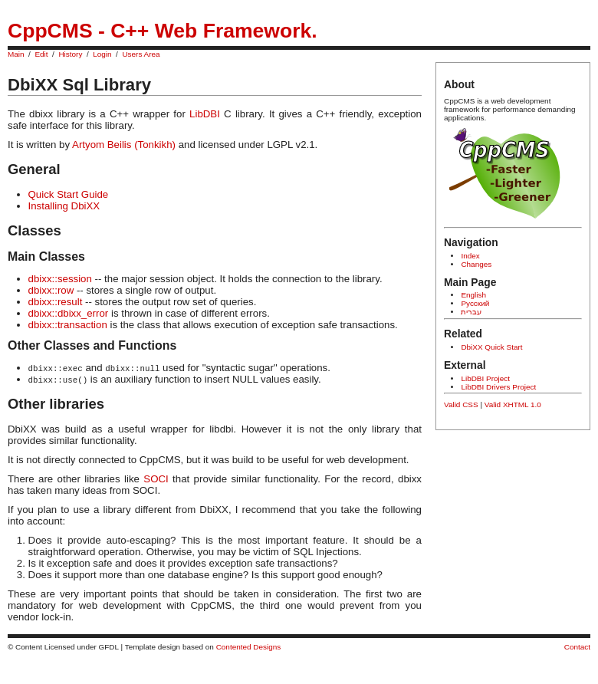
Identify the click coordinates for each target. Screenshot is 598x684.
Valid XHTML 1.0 (513, 404)
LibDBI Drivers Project (498, 387)
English (473, 295)
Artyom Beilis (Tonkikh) (124, 144)
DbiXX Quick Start (491, 347)
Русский (475, 303)
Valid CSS (461, 404)
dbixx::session (60, 278)
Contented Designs (248, 647)
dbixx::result (55, 301)
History (70, 54)
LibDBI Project (485, 378)
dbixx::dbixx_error (68, 313)
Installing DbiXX (64, 206)
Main (16, 54)
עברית (471, 311)
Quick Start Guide (68, 194)
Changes (476, 264)
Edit (41, 54)
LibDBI (204, 114)
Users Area (140, 54)
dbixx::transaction (67, 324)
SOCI (155, 479)
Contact (577, 647)
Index (470, 256)
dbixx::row (51, 290)
